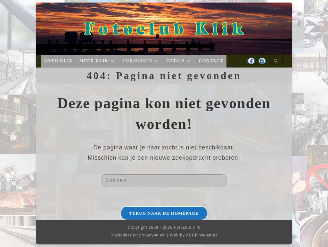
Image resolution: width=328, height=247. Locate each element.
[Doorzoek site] (275, 61)
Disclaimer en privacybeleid (138, 235)
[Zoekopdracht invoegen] (164, 180)
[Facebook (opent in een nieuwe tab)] (251, 61)
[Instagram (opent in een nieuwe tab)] (262, 61)
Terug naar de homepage (164, 213)
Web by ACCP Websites (194, 235)
